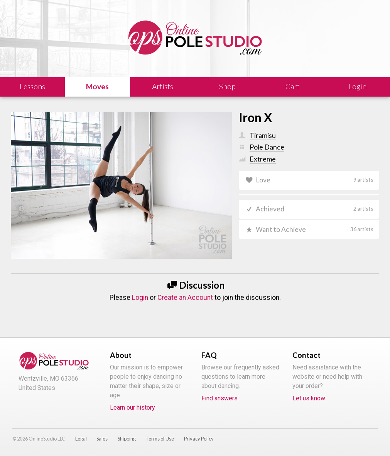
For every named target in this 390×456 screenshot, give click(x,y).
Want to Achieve (314, 229)
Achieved (314, 209)
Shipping (127, 439)
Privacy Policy (199, 439)
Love (314, 180)
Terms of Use (159, 439)
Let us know (308, 398)
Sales (102, 439)
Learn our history (132, 407)
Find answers (219, 398)
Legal (81, 439)
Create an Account (185, 297)
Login (140, 297)
